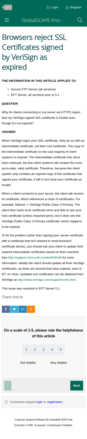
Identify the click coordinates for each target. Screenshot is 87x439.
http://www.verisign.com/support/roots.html (47, 279)
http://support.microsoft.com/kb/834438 (34, 257)
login (39, 402)
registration (54, 402)
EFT (8, 7)
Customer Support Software (30, 419)
